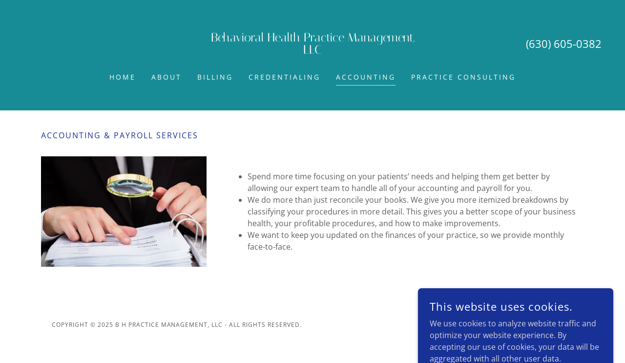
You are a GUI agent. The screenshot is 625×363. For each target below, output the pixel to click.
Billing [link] (215, 77)
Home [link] (122, 77)
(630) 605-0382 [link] (564, 43)
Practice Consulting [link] (463, 77)
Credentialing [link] (284, 77)
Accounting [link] (366, 77)
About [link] (166, 77)
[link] (312, 50)
